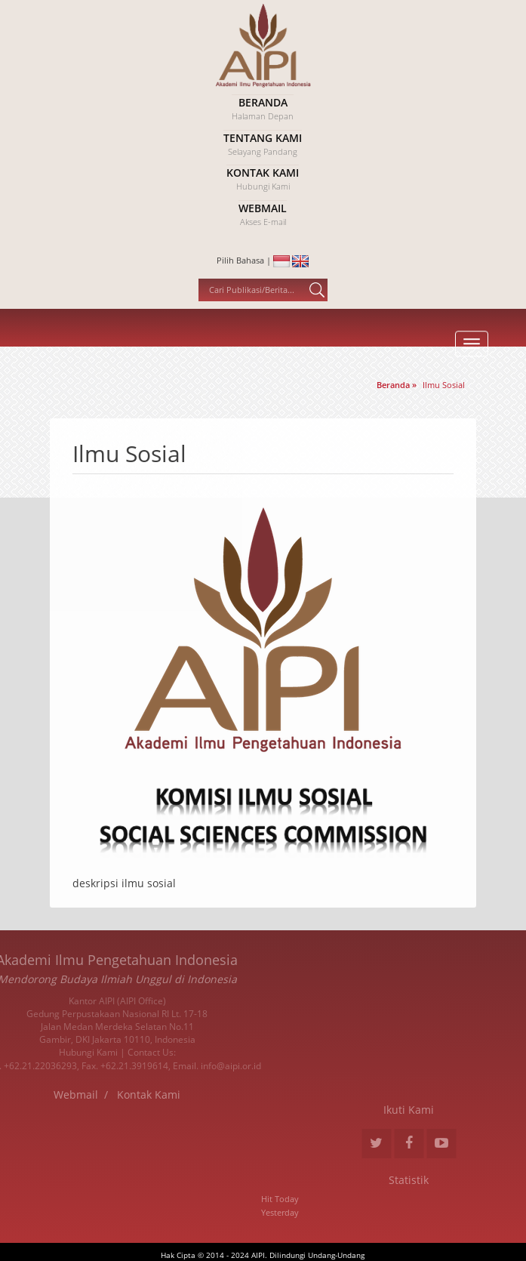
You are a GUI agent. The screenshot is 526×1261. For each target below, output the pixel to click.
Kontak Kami (68, 1094)
